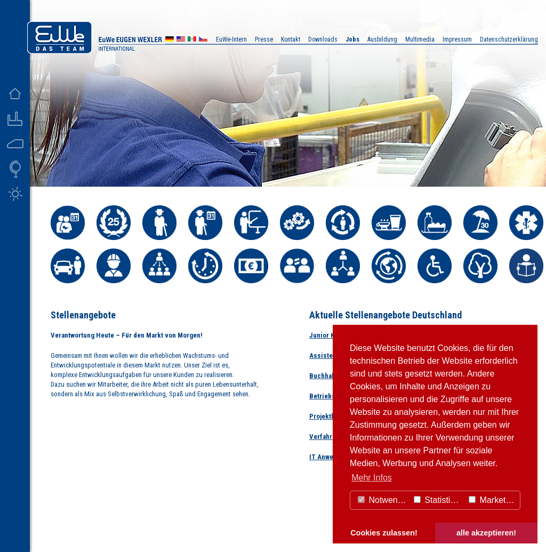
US (180, 40)
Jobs (352, 39)
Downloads (323, 39)
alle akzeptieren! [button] (486, 533)
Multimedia (420, 39)
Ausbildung (382, 39)
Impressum (457, 39)
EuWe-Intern (231, 39)
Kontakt (290, 39)
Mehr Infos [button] (371, 477)
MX (192, 40)
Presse (264, 39)
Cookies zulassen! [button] (383, 533)
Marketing (493, 500)
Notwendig (383, 500)
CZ (203, 40)
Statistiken (439, 500)
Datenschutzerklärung (509, 39)
